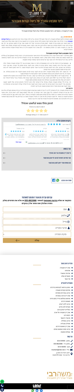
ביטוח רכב (67, 315)
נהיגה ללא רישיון (64, 304)
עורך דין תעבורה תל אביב (62, 312)
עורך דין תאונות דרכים (63, 326)
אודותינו (67, 270)
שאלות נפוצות (65, 332)
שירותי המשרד (65, 273)
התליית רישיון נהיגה (63, 310)
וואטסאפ (48, 200)
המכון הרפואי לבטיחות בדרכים (60, 287)
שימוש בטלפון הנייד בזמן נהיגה (60, 298)
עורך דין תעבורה (67, 31)
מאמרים (57, 31)
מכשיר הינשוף (65, 318)
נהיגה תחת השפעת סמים (62, 329)
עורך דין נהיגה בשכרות (63, 296)
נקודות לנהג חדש (64, 307)
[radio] (46, 111)
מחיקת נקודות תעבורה (63, 290)
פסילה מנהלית (65, 323)
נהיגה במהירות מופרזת (63, 293)
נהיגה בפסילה (65, 321)
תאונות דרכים (65, 301)
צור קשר (67, 279)
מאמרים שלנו (65, 276)
